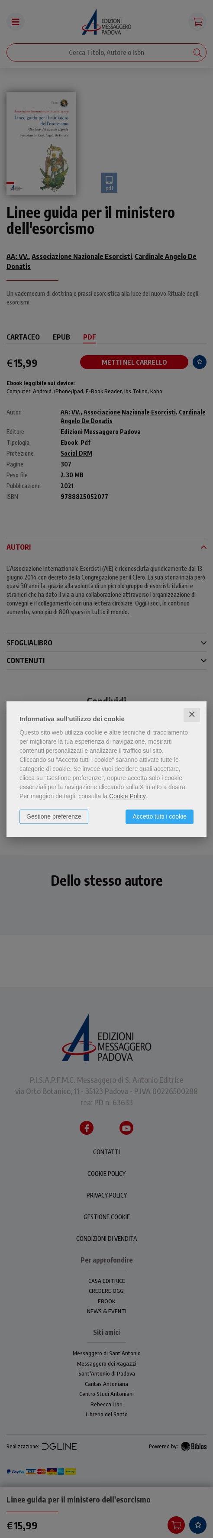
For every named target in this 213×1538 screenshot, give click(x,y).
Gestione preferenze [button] (53, 816)
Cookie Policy (127, 796)
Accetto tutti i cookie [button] (159, 816)
